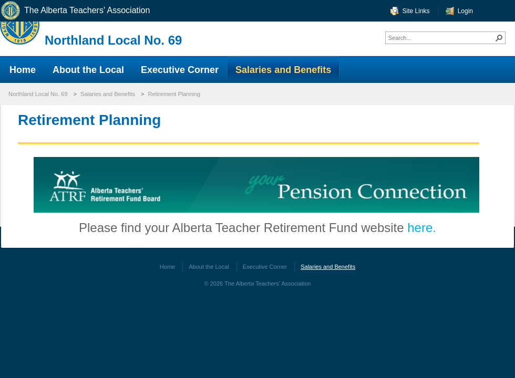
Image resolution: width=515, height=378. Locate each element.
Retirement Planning (174, 94)
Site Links (416, 11)
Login (465, 11)
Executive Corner (265, 267)
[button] (499, 38)
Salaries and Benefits (107, 94)
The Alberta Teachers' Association (75, 11)
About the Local (209, 267)
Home (167, 267)
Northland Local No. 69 (113, 40)
